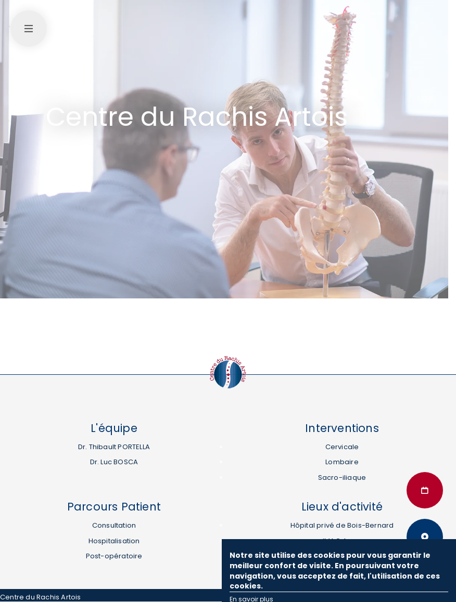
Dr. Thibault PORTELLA (114, 447)
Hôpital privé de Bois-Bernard (342, 525)
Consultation (114, 525)
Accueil (58, 95)
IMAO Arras (342, 541)
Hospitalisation (114, 541)
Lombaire (342, 462)
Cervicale (342, 447)
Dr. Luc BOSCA (114, 462)
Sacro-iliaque (342, 477)
